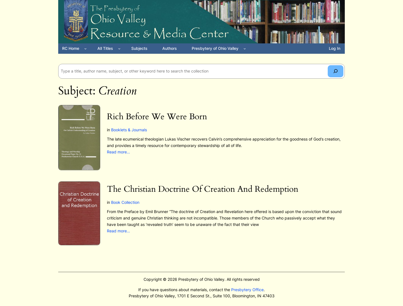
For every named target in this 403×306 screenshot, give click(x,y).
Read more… (118, 152)
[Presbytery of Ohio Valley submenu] (244, 48)
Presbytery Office (247, 289)
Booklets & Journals (129, 129)
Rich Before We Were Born (157, 117)
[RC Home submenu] (85, 48)
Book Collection (125, 202)
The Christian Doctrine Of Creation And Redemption (202, 189)
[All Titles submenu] (119, 48)
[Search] (335, 71)
